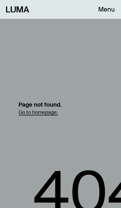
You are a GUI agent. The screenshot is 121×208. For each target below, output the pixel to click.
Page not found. (40, 104)
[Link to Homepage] (17, 9)
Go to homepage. (38, 112)
